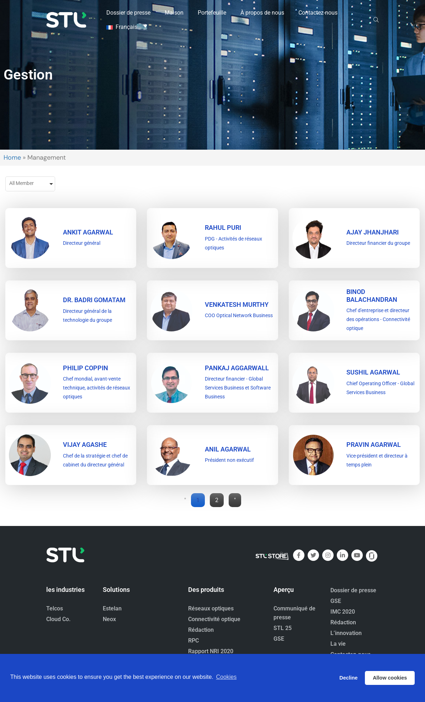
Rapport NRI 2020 (210, 651)
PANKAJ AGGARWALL (237, 368)
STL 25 (282, 628)
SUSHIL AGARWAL (373, 372)
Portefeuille (212, 12)
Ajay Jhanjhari (372, 232)
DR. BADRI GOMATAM (94, 300)
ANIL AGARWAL (228, 449)
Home (12, 157)
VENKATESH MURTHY (237, 304)
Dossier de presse (128, 12)
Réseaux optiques (211, 608)
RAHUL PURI (223, 227)
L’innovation (346, 633)
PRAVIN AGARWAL (373, 444)
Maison (174, 12)
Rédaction (201, 629)
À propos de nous (262, 12)
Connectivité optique (214, 619)
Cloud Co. (58, 619)
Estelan (112, 608)
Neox (109, 619)
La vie (338, 643)
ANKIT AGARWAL (88, 232)
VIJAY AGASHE (85, 444)
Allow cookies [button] (390, 678)
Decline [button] (348, 678)
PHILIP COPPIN (85, 368)
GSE (278, 638)
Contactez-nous (318, 12)
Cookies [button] (226, 678)
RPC (193, 640)
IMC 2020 (342, 611)
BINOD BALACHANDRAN (371, 295)
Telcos (54, 608)
